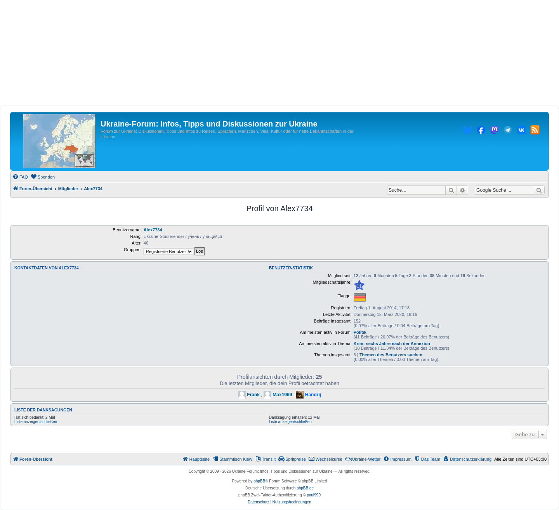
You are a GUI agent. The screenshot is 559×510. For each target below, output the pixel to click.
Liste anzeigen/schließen (35, 422)
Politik (360, 332)
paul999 (314, 495)
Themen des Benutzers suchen (390, 354)
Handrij (313, 394)
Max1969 (282, 394)
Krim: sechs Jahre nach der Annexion (392, 343)
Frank (253, 394)
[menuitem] (20, 177)
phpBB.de (305, 488)
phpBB (259, 481)
